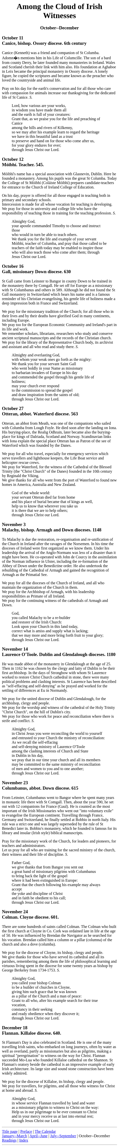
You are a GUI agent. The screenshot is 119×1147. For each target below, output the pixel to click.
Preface (26, 1131)
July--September (63, 1136)
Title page (10, 1131)
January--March (14, 1136)
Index (23, 1140)
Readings (9, 1140)
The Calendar (45, 1131)
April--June (39, 1136)
